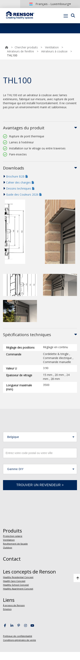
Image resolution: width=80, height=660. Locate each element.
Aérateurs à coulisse (54, 51)
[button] (40, 437)
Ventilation (52, 47)
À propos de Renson (14, 605)
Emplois (7, 609)
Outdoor (7, 547)
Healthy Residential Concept (18, 577)
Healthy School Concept (16, 584)
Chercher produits (26, 47)
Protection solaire (12, 536)
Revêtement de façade (15, 543)
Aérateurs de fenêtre (20, 51)
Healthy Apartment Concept (18, 588)
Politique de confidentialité (17, 636)
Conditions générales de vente (19, 640)
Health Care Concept (14, 580)
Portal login (70, 25)
